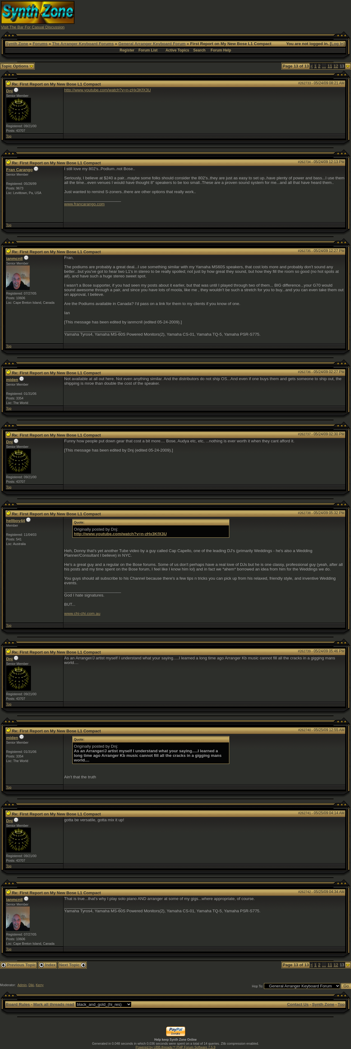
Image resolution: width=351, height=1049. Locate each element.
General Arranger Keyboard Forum (151, 43)
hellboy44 (15, 520)
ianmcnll (14, 258)
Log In (337, 43)
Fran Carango (19, 169)
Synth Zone (17, 43)
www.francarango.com (84, 204)
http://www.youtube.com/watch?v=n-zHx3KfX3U (107, 90)
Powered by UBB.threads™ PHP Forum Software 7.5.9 (175, 1047)
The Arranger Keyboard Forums (83, 43)
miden (12, 379)
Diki (31, 985)
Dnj (9, 91)
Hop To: (257, 986)
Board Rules (18, 1004)
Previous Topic (18, 965)
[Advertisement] (238, 15)
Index (47, 965)
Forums (40, 43)
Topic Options (17, 66)
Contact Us (297, 1004)
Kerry (40, 985)
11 (330, 66)
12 (336, 66)
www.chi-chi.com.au (82, 613)
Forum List (148, 50)
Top (8, 136)
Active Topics (177, 50)
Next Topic (72, 965)
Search (199, 50)
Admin (22, 985)
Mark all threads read (53, 1004)
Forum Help (221, 50)
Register (127, 50)
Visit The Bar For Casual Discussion (33, 27)
